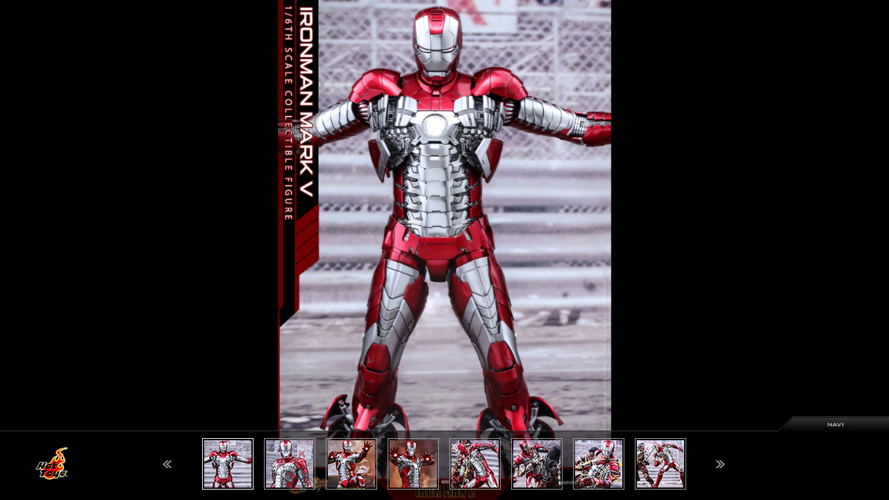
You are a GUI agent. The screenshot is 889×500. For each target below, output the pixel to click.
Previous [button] (167, 464)
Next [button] (720, 464)
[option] (444, 250)
